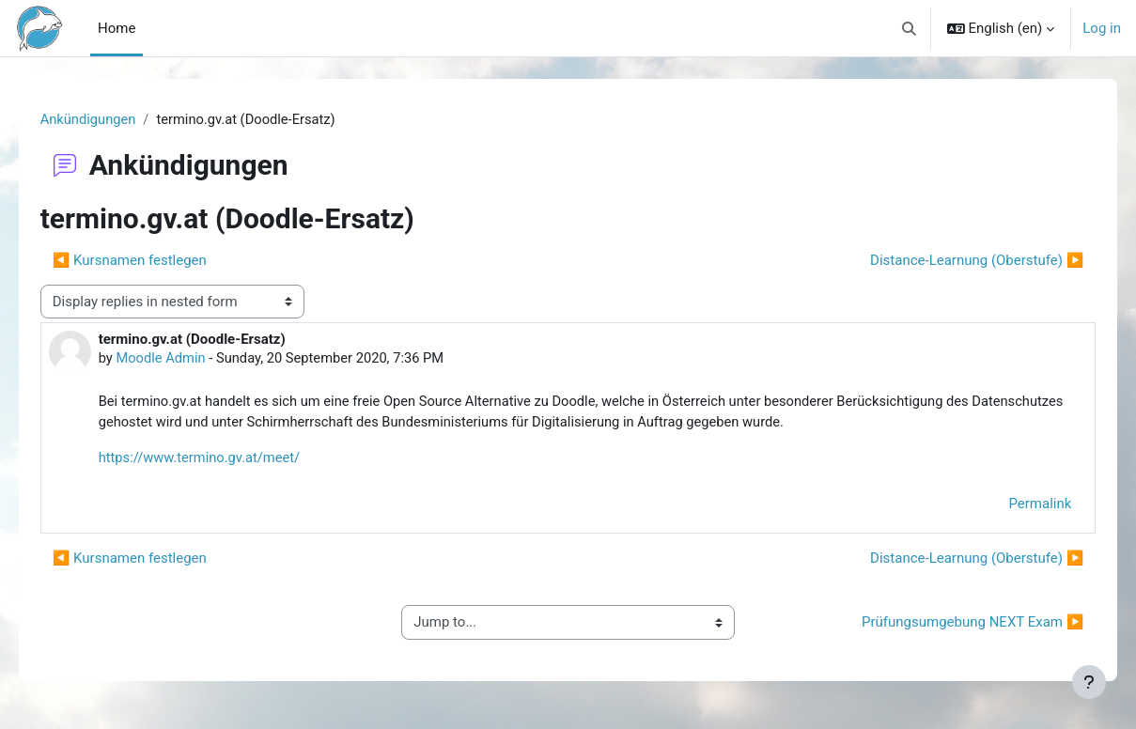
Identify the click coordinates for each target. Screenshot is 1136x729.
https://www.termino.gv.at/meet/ (228, 460)
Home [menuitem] (116, 28)
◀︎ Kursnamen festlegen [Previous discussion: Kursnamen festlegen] (156, 261)
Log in (1101, 28)
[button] (909, 28)
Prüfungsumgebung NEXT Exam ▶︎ (946, 624)
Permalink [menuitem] (1013, 506)
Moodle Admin (188, 358)
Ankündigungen (115, 119)
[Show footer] (1089, 682)
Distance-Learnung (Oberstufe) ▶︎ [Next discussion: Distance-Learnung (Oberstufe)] (950, 261)
